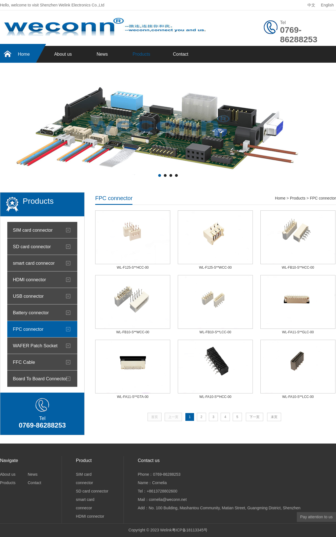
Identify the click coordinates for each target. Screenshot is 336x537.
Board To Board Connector (40, 378)
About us (63, 54)
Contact (180, 54)
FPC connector (28, 329)
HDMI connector (29, 279)
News (102, 54)
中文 (311, 5)
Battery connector (31, 312)
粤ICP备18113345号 (190, 530)
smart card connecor (34, 263)
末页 (274, 417)
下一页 (254, 417)
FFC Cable (24, 362)
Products (141, 54)
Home (24, 54)
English (327, 5)
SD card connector (32, 246)
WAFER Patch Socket (35, 345)
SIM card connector (33, 230)
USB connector (28, 296)
